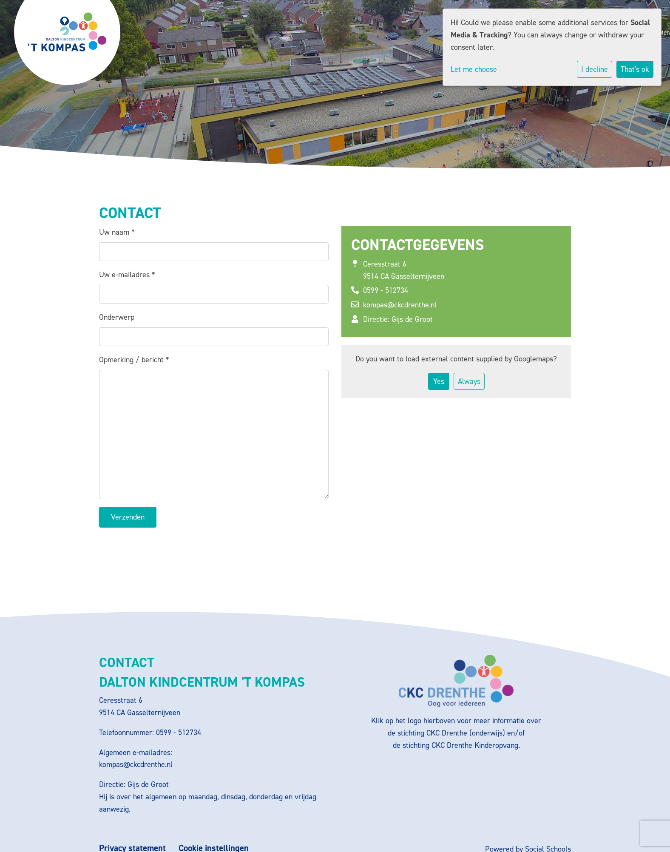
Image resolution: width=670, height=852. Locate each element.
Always (469, 381)
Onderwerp (116, 317)
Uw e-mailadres (127, 275)
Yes (438, 381)
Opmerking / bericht (134, 360)
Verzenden (128, 517)
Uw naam (116, 232)
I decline (594, 69)
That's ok (635, 69)
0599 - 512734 (385, 290)
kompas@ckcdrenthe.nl (400, 305)
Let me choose (474, 69)
